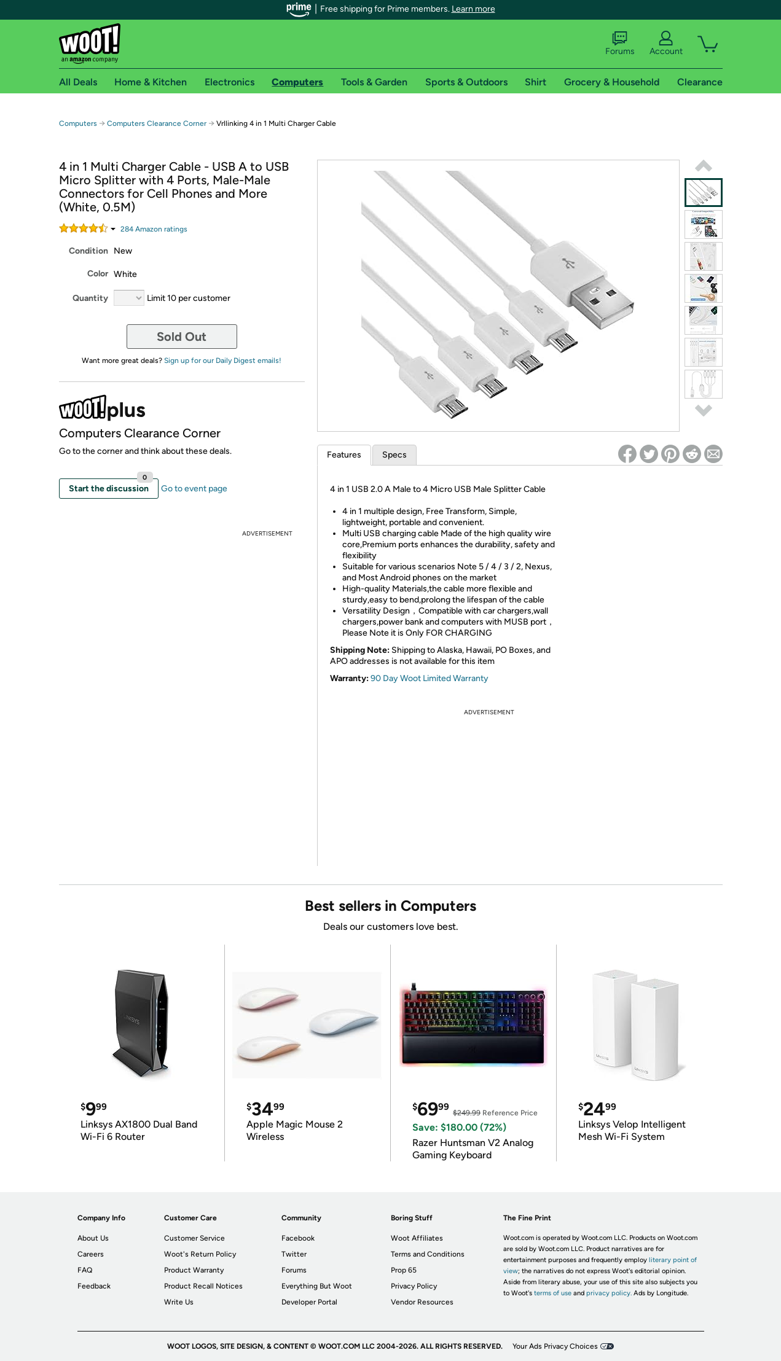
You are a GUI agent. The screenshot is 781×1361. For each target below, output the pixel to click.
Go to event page (194, 488)
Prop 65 (404, 1270)
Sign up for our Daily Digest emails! (222, 360)
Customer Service (194, 1238)
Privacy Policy (414, 1286)
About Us (93, 1238)
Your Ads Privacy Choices (555, 1346)
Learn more (473, 9)
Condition (88, 251)
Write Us (179, 1302)
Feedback (94, 1286)
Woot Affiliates (417, 1238)
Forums (620, 44)
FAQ (84, 1270)
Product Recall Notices (203, 1286)
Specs (394, 455)
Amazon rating (153, 229)
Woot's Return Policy (200, 1254)
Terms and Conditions (428, 1254)
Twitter (294, 1254)
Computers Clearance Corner (156, 123)
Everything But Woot (316, 1286)
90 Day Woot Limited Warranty (430, 678)
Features (344, 455)
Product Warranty (194, 1270)
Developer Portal (309, 1302)
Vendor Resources (422, 1302)
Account (666, 44)
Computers (78, 123)
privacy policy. (609, 1293)
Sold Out (181, 336)
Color (97, 273)
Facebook (298, 1238)
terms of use (552, 1293)
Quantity (90, 298)
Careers (90, 1254)
